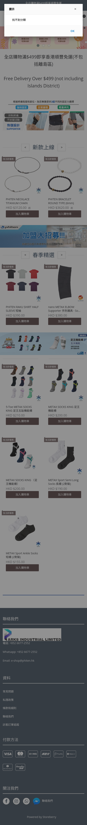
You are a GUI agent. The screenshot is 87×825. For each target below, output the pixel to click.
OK (72, 31)
